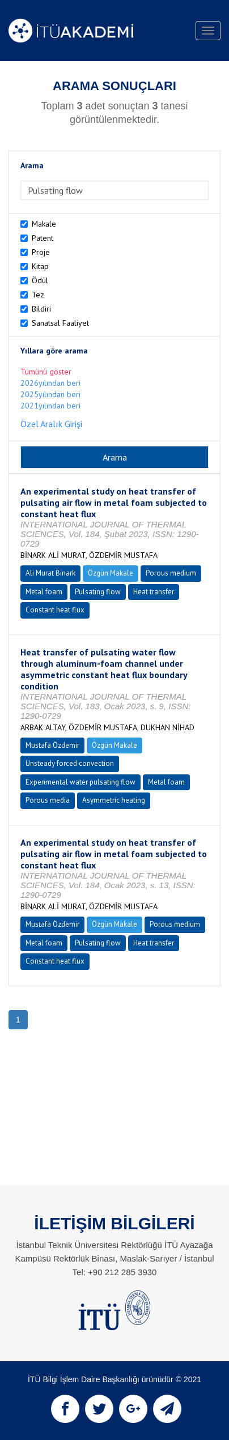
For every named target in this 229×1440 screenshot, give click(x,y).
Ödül (40, 280)
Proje (41, 252)
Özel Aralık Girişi (51, 423)
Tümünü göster (45, 372)
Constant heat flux (55, 610)
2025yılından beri (50, 394)
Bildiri (41, 309)
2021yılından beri (50, 406)
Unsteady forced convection (70, 763)
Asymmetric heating (113, 800)
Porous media (48, 800)
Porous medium (171, 573)
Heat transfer (153, 592)
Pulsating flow (98, 592)
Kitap (40, 266)
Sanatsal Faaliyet (60, 323)
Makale (44, 224)
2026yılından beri (50, 383)
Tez (38, 294)
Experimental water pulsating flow (80, 782)
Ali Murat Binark (50, 573)
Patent (42, 238)
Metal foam (44, 592)
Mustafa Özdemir (52, 745)
